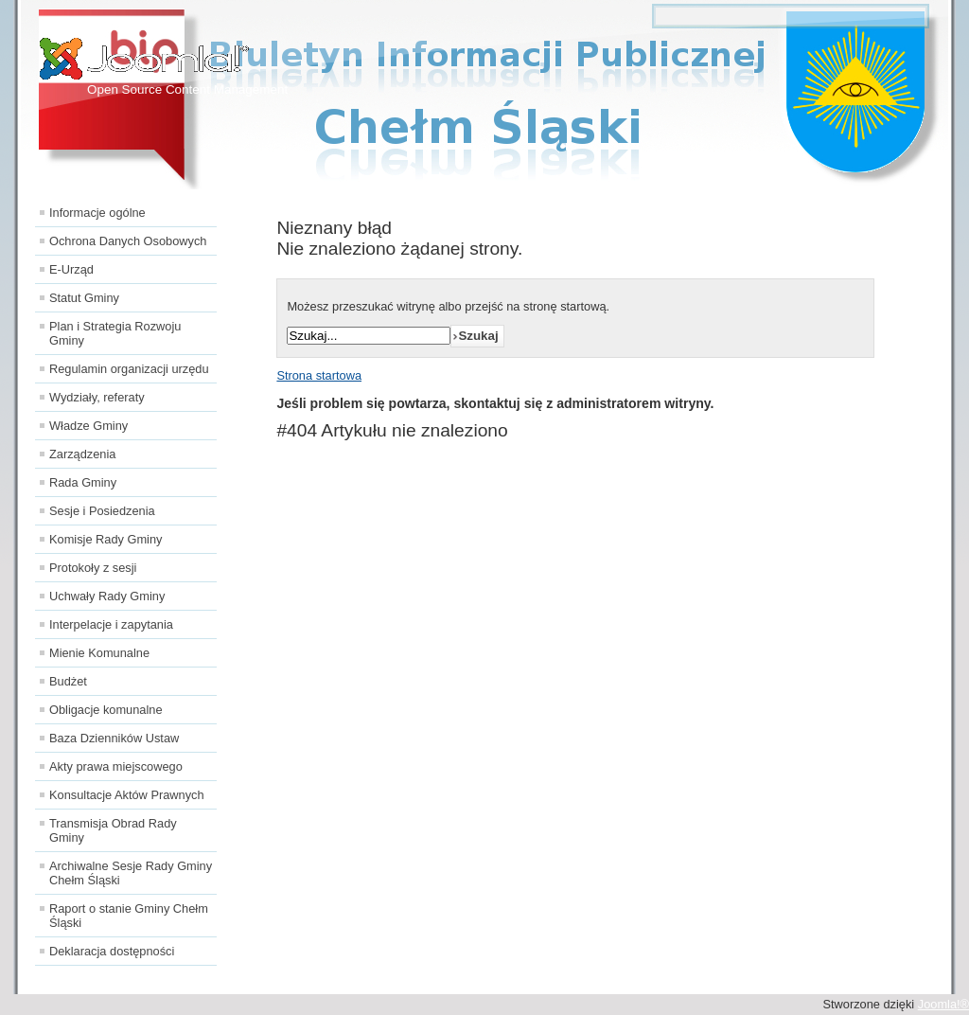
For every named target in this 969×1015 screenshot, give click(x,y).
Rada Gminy (82, 482)
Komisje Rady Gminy (105, 539)
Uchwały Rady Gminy (107, 596)
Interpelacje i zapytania (111, 624)
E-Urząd (71, 269)
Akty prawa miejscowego (116, 766)
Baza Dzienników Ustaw (114, 738)
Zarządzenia (82, 454)
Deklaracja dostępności (111, 951)
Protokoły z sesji (92, 568)
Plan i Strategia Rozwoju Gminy (115, 333)
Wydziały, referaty (97, 397)
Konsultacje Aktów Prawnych (126, 795)
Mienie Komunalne (99, 653)
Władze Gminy (88, 425)
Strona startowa (318, 375)
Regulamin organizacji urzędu (129, 369)
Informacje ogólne (97, 212)
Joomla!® (943, 1004)
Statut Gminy (84, 298)
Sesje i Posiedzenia (102, 511)
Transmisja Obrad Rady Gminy (113, 830)
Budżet (68, 681)
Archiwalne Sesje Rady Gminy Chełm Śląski (130, 873)
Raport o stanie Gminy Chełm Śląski (128, 915)
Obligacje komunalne (106, 710)
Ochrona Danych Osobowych (127, 241)
